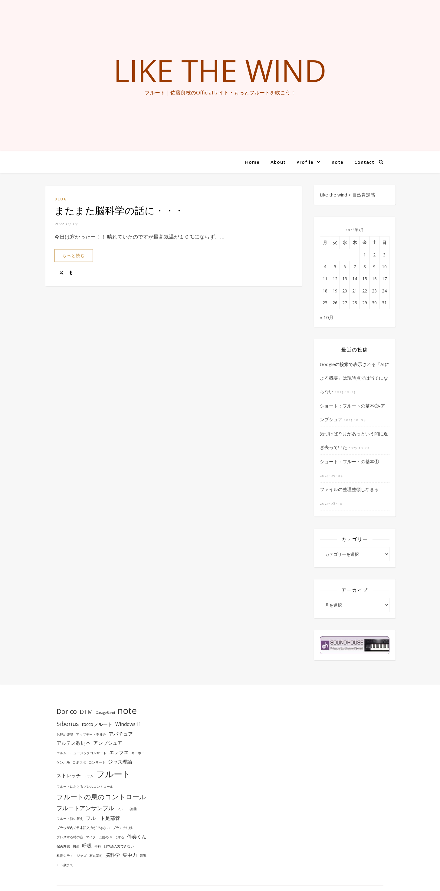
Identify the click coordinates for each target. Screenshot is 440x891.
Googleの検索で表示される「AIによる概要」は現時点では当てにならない (354, 377)
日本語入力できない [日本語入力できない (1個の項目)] (119, 846)
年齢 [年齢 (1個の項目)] (97, 846)
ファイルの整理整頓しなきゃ (349, 489)
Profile (305, 162)
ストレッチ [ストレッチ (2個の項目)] (69, 775)
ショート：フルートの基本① (349, 461)
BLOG (60, 199)
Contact (364, 162)
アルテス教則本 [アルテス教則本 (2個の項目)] (73, 743)
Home (252, 162)
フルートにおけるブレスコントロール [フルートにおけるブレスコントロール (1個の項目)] (85, 786)
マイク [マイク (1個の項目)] (91, 837)
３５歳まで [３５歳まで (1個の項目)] (65, 865)
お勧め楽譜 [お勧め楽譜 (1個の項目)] (65, 734)
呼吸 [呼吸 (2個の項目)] (87, 845)
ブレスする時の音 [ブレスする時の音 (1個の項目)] (70, 837)
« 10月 (326, 317)
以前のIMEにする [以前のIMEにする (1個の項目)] (111, 837)
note (337, 162)
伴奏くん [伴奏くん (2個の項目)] (136, 836)
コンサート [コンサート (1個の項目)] (97, 762)
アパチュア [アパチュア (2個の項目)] (121, 734)
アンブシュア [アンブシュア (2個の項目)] (107, 743)
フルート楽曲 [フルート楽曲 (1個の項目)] (127, 809)
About (278, 162)
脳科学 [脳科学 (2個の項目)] (112, 855)
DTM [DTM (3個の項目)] (86, 712)
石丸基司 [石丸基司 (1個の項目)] (96, 855)
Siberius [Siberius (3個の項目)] (68, 724)
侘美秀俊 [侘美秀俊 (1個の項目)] (63, 846)
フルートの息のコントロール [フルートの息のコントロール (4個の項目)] (101, 796)
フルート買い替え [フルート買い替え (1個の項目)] (70, 819)
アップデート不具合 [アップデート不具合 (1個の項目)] (91, 734)
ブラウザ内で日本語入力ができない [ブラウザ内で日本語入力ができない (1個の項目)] (83, 828)
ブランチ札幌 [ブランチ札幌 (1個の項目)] (123, 828)
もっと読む (73, 255)
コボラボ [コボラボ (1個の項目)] (79, 762)
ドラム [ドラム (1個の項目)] (89, 776)
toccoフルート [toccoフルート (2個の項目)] (97, 724)
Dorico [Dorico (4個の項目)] (67, 711)
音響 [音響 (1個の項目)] (143, 855)
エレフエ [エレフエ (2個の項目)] (119, 752)
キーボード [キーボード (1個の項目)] (139, 753)
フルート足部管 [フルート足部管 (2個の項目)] (103, 818)
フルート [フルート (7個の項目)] (113, 774)
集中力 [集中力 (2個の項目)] (130, 855)
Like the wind (220, 70)
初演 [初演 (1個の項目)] (76, 846)
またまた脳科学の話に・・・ (119, 209)
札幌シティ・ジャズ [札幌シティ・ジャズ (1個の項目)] (72, 855)
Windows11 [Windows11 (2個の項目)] (128, 724)
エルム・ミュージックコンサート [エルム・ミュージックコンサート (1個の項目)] (82, 753)
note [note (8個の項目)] (127, 711)
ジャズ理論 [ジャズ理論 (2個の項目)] (120, 761)
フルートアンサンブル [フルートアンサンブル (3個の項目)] (85, 808)
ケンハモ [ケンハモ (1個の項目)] (63, 762)
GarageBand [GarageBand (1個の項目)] (105, 713)
